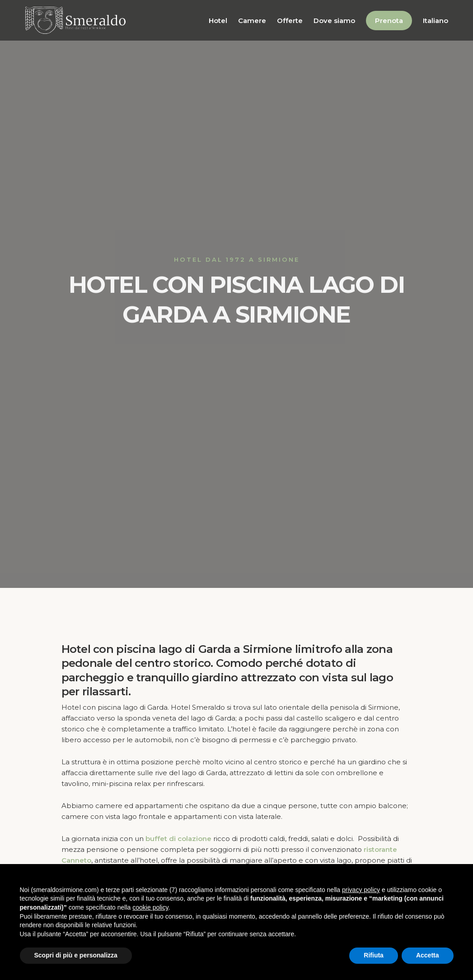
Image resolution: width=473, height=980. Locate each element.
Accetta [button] (427, 955)
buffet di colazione (178, 838)
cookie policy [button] (150, 907)
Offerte (290, 20)
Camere (252, 20)
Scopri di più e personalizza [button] (75, 955)
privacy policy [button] (361, 889)
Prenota (389, 20)
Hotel (218, 20)
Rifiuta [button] (374, 955)
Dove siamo (334, 20)
